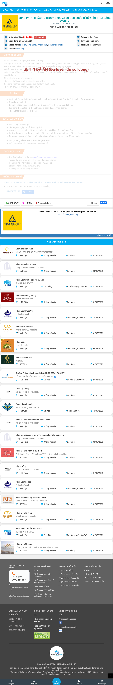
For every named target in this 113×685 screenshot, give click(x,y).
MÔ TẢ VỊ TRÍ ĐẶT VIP (92, 578)
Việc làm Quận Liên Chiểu (69, 586)
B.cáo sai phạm (43, 203)
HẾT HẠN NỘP (40, 37)
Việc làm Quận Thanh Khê (69, 578)
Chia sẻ (93, 203)
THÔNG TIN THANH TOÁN (94, 582)
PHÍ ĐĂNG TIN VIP (91, 575)
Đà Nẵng (20, 49)
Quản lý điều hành (56, 45)
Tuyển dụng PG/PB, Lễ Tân (44, 591)
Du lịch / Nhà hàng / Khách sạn (33, 45)
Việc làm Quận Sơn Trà (68, 582)
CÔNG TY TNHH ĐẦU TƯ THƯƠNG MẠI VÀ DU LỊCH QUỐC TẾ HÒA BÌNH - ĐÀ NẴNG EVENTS (64, 19)
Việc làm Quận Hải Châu (68, 575)
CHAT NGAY (12, 203)
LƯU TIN (27, 203)
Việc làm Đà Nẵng (66, 571)
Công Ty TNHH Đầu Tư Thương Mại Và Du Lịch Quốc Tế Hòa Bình (44, 10)
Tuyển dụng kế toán (42, 587)
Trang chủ (7, 10)
